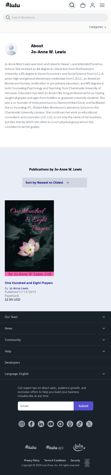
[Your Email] (46, 406)
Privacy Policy (31, 460)
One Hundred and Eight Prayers (29, 283)
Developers (12, 362)
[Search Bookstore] (59, 17)
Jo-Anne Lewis (19, 288)
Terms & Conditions (55, 460)
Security (75, 460)
